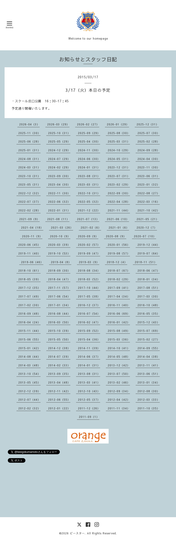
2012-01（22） (59, 408)
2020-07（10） (145, 236)
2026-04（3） (29, 124)
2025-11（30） (29, 133)
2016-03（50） (59, 322)
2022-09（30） (119, 193)
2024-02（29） (59, 167)
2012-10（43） (89, 391)
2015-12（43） (149, 322)
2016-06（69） (119, 313)
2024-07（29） (59, 159)
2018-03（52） (89, 279)
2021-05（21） (148, 219)
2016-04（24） (29, 322)
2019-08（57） (119, 253)
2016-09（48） (29, 313)
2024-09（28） (149, 150)
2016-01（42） (119, 322)
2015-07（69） (149, 331)
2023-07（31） (119, 176)
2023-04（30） (59, 184)
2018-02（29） (119, 279)
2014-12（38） (59, 348)
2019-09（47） (89, 253)
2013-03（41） (89, 382)
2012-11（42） (59, 391)
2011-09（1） (89, 417)
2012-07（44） (29, 399)
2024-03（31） (29, 167)
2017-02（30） (29, 305)
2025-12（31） (148, 124)
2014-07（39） (59, 356)
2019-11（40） (29, 253)
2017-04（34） (119, 296)
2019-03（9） (89, 262)
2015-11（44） (29, 331)
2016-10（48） (149, 305)
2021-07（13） (88, 219)
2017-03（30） (149, 296)
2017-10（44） (89, 287)
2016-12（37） (89, 305)
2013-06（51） (149, 374)
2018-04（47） (59, 279)
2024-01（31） (89, 167)
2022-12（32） (29, 193)
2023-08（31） (89, 176)
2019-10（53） (59, 253)
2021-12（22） (89, 210)
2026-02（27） (88, 124)
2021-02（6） (91, 227)
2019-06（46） (32, 262)
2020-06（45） (29, 244)
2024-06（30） (89, 159)
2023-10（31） (29, 176)
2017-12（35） (29, 287)
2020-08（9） (116, 236)
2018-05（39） (29, 279)
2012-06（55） (59, 399)
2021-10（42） (149, 210)
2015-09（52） (89, 331)
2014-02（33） (59, 365)
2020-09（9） (88, 236)
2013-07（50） (119, 374)
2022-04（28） (119, 201)
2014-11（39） (89, 348)
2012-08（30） (149, 391)
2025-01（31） (29, 150)
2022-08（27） (149, 193)
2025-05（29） (59, 141)
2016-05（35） (149, 313)
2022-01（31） (59, 210)
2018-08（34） (89, 270)
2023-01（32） (149, 184)
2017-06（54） (59, 296)
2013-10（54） (29, 374)
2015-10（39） (59, 331)
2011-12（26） (89, 408)
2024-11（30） (89, 150)
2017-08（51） (149, 287)
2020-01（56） (119, 244)
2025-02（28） (149, 141)
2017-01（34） (59, 305)
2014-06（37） (89, 356)
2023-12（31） (119, 167)
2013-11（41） (149, 365)
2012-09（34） (119, 391)
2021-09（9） (29, 219)
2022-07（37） (29, 201)
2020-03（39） (59, 244)
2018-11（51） (146, 262)
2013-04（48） (59, 382)
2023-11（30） (149, 167)
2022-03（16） (149, 201)
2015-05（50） (59, 339)
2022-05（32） (89, 201)
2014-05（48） (119, 356)
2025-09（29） (89, 133)
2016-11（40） (119, 305)
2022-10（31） (89, 193)
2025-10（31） (59, 133)
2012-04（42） (119, 399)
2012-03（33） (149, 399)
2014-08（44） (29, 356)
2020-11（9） (32, 236)
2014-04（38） (149, 356)
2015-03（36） (119, 339)
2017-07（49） (29, 296)
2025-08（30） (119, 133)
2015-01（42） (29, 348)
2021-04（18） (32, 227)
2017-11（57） (59, 287)
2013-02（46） (119, 382)
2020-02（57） (89, 244)
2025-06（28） (29, 141)
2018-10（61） (29, 270)
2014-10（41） (119, 348)
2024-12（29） (59, 150)
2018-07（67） (119, 270)
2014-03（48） (29, 365)
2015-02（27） (149, 339)
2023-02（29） (119, 184)
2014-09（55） (149, 348)
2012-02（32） (29, 408)
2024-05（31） (119, 159)
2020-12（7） (147, 227)
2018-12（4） (117, 262)
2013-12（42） (119, 365)
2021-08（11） (58, 219)
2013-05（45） (29, 382)
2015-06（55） (29, 339)
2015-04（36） (89, 339)
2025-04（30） (89, 141)
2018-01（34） (149, 279)
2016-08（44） (59, 313)
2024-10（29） (119, 150)
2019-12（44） (149, 244)
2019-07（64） (149, 253)
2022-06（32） (59, 201)
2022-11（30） (59, 193)
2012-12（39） (29, 391)
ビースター (77, 533)
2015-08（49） (119, 331)
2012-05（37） (89, 399)
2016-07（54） (89, 313)
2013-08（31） (89, 374)
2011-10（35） (149, 408)
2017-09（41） (119, 287)
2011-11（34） (119, 408)
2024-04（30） (149, 159)
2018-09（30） (59, 270)
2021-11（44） (119, 210)
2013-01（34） (149, 382)
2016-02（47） (89, 322)
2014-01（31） (89, 365)
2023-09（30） (59, 176)
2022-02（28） (29, 210)
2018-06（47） (149, 270)
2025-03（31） (119, 141)
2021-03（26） (62, 227)
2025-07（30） (149, 133)
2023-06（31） (149, 176)
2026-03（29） (58, 124)
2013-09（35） (59, 374)
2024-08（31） (29, 159)
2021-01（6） (119, 227)
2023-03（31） (89, 184)
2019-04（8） (61, 262)
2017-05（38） (89, 296)
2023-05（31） (29, 184)
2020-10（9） (60, 236)
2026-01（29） (118, 124)
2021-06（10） (118, 219)
